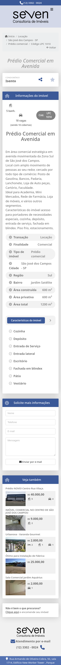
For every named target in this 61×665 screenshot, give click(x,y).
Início (10, 36)
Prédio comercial (18, 43)
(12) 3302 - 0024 (32, 2)
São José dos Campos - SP (23, 40)
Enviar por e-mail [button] (30, 461)
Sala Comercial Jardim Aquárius (24, 577)
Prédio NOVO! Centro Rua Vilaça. (25, 488)
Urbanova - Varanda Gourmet (23, 534)
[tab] (26, 320)
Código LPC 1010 (41, 43)
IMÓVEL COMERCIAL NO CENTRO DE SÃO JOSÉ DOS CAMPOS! (30, 511)
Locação (22, 36)
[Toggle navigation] (51, 10)
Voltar (51, 47)
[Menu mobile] (30, 16)
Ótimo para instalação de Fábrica (25, 555)
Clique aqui (12, 612)
